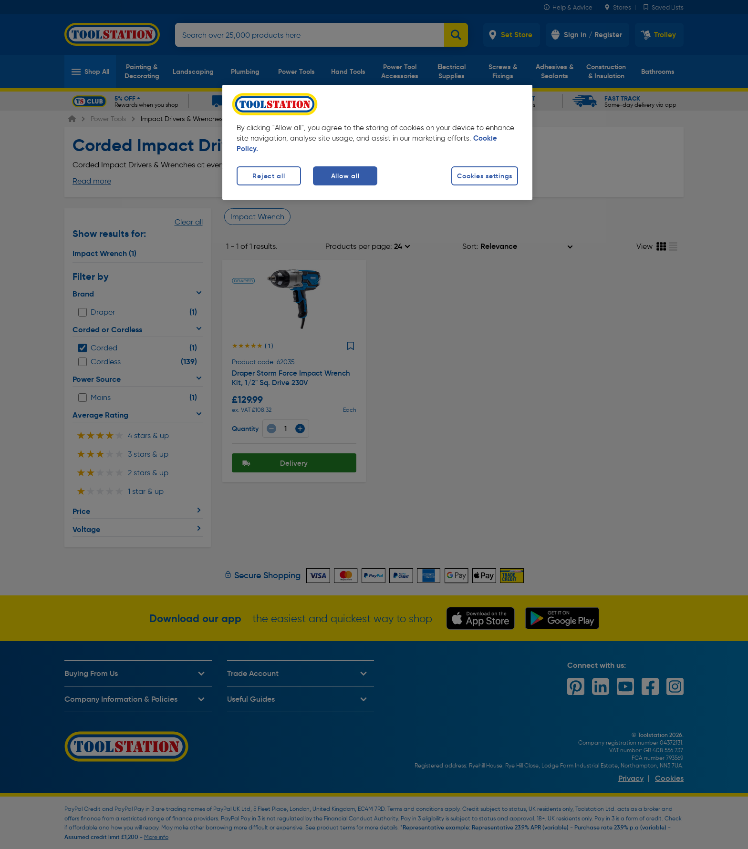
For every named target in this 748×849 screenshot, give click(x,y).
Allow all (345, 176)
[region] (377, 142)
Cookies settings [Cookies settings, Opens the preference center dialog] (484, 176)
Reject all (268, 176)
